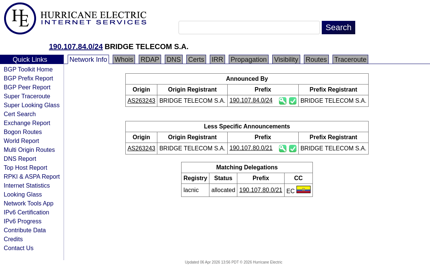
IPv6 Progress (23, 221)
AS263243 (141, 101)
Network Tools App (29, 203)
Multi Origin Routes (29, 149)
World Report (21, 140)
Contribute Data (25, 230)
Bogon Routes (23, 131)
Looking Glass (23, 194)
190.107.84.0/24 (76, 46)
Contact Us (18, 248)
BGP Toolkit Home (28, 69)
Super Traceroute (27, 96)
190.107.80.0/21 (251, 148)
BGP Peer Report (27, 87)
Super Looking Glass (32, 105)
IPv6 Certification (26, 212)
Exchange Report (27, 122)
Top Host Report (25, 167)
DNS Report (20, 158)
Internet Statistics (27, 185)
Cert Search (20, 114)
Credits (13, 239)
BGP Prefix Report (28, 78)
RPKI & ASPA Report (32, 176)
